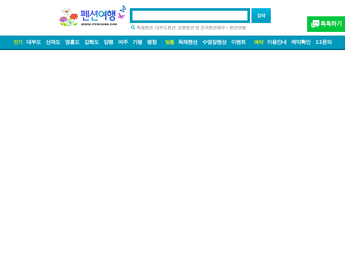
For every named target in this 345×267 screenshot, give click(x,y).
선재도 (53, 42)
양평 (108, 42)
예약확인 (300, 42)
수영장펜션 (214, 42)
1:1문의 (323, 42)
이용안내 (276, 42)
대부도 (33, 42)
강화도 (91, 42)
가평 (137, 42)
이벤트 (238, 42)
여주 (123, 42)
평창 (152, 42)
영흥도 (72, 42)
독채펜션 (187, 42)
